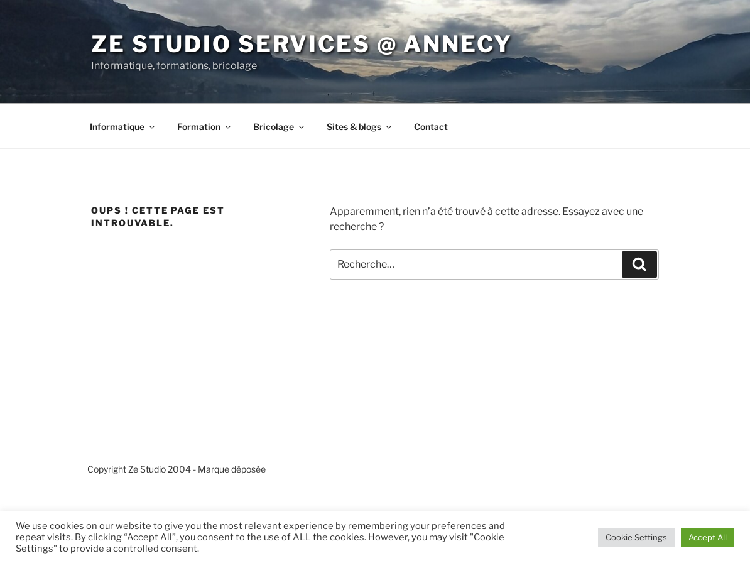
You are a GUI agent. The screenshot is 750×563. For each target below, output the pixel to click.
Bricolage (279, 126)
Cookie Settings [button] (636, 537)
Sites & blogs (360, 126)
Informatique (123, 126)
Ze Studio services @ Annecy (302, 44)
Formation (204, 126)
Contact (431, 126)
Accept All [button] (707, 537)
